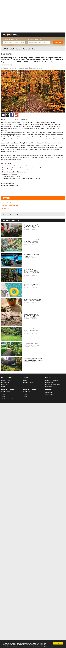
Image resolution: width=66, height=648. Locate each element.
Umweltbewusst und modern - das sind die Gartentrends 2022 (31, 315)
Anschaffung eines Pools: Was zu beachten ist (32, 285)
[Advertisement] (16, 30)
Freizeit (5, 208)
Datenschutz (49, 646)
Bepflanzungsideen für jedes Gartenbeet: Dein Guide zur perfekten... (31, 226)
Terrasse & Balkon (29, 49)
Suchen (58, 42)
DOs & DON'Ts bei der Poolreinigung (31, 255)
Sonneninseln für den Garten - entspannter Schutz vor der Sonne (31, 330)
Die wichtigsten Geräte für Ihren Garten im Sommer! (32, 300)
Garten (18, 49)
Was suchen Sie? (10, 39)
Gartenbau (7, 202)
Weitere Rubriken (33, 214)
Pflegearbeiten (11, 166)
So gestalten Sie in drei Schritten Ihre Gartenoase (32, 344)
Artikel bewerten (6, 65)
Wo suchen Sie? (35, 39)
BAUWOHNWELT (8, 49)
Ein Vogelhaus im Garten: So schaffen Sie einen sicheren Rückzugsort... (32, 241)
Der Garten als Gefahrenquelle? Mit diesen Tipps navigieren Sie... (32, 272)
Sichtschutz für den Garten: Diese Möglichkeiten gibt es (33, 359)
